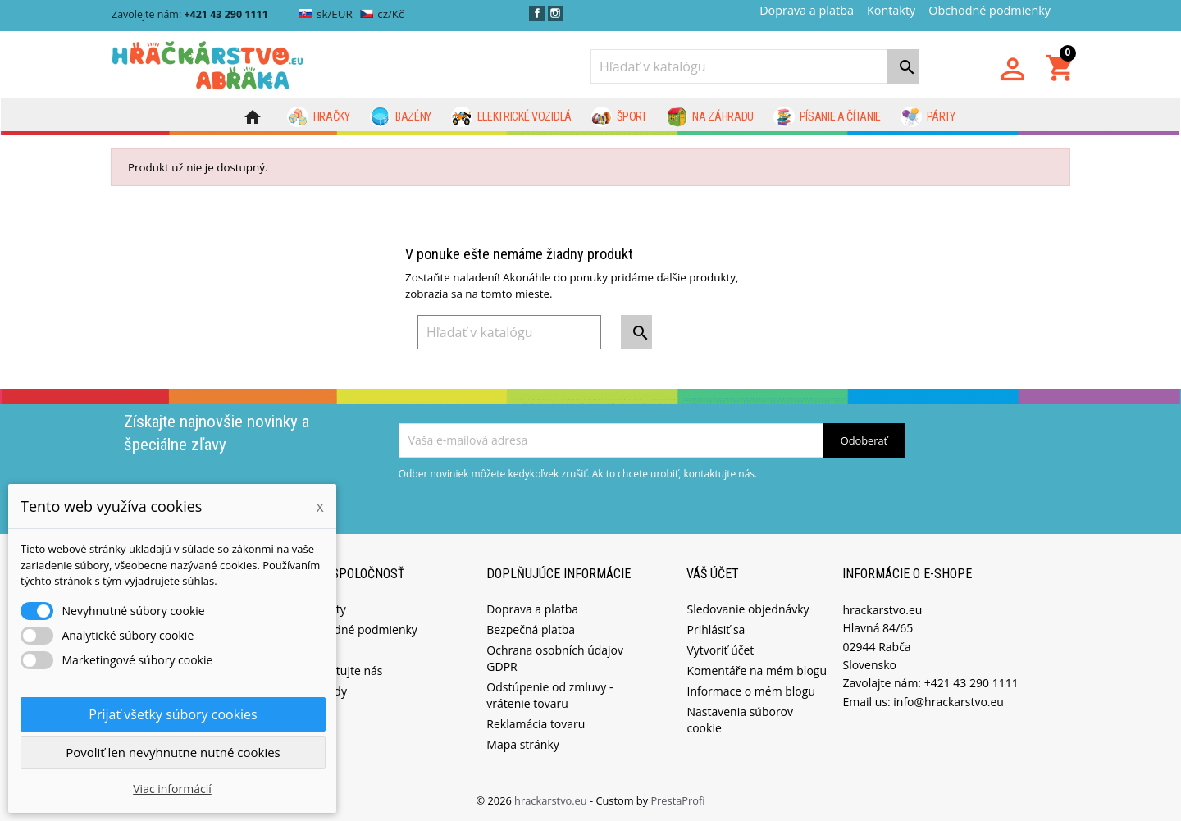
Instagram (555, 13)
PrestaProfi (677, 799)
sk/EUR (326, 14)
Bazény (401, 117)
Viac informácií (172, 788)
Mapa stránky (522, 743)
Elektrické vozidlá (511, 117)
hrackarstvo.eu (552, 799)
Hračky (318, 117)
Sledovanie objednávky (747, 608)
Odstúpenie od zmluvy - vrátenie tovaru (549, 694)
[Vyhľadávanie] (754, 66)
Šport (619, 117)
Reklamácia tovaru (535, 723)
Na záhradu (710, 117)
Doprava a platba (806, 10)
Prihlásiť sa (715, 628)
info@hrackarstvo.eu (948, 701)
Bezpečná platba (530, 628)
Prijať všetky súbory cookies (173, 714)
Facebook (537, 13)
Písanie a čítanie (827, 117)
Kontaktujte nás (340, 669)
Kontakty (891, 10)
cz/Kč (382, 14)
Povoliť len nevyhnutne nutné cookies (173, 752)
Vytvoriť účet (720, 649)
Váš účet (712, 573)
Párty (928, 117)
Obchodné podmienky (989, 10)
